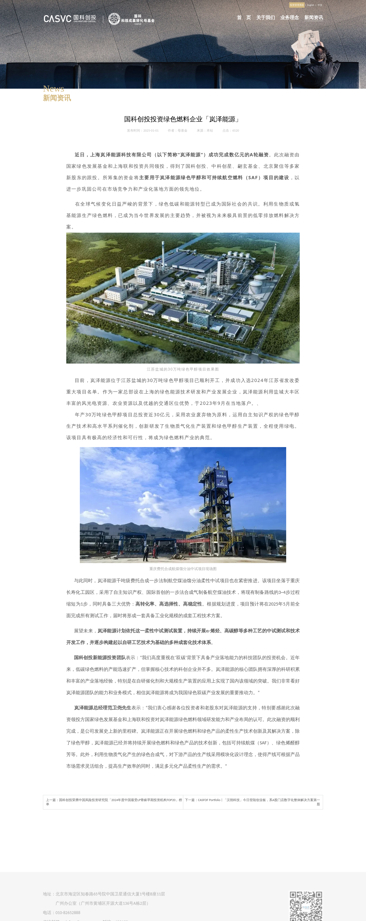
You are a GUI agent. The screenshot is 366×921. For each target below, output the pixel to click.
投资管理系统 (297, 5)
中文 (320, 5)
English (310, 5)
